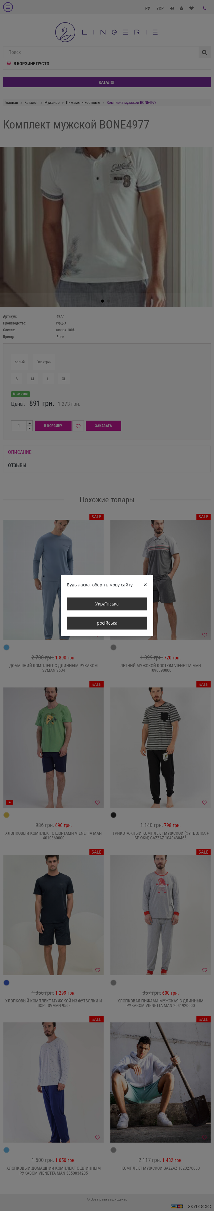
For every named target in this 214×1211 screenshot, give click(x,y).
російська (107, 623)
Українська (107, 604)
